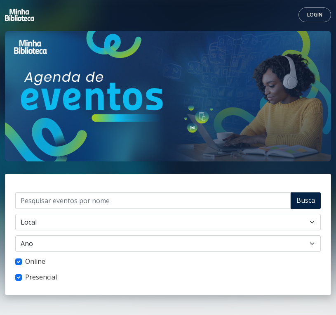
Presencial (41, 277)
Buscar (305, 202)
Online (35, 261)
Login (314, 14)
